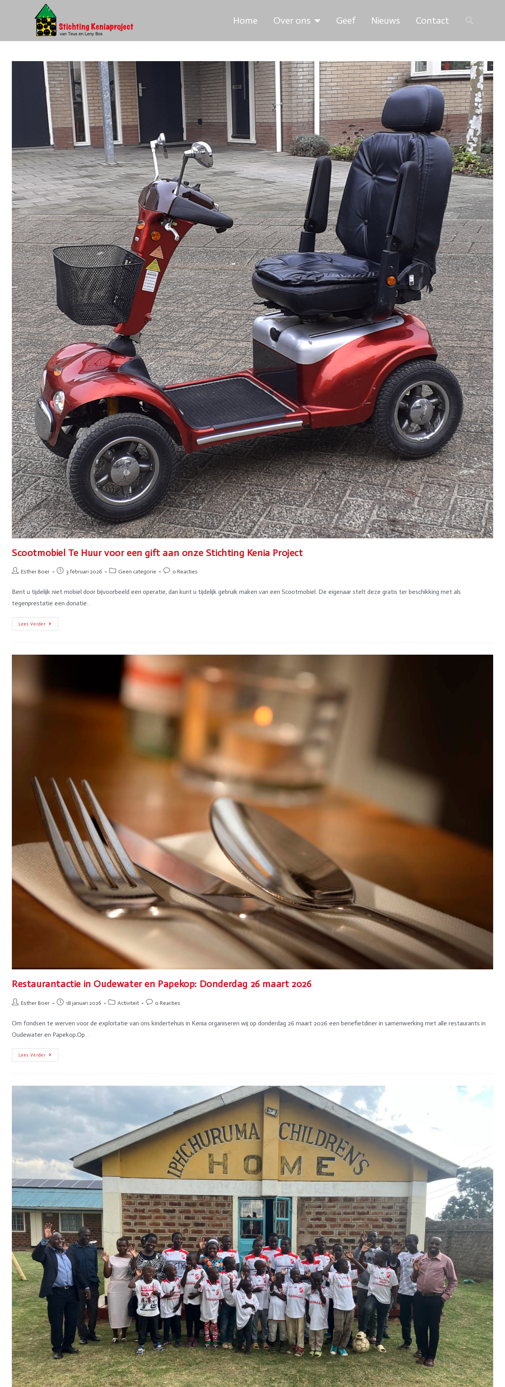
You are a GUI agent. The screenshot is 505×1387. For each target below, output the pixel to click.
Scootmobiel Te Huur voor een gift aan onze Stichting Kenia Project (157, 552)
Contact (432, 20)
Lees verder (38, 622)
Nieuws (385, 20)
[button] (469, 20)
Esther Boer (35, 571)
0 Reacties (185, 571)
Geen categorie (137, 571)
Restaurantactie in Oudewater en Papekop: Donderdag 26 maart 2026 (161, 983)
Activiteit (128, 1003)
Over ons (296, 20)
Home (245, 20)
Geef (345, 20)
